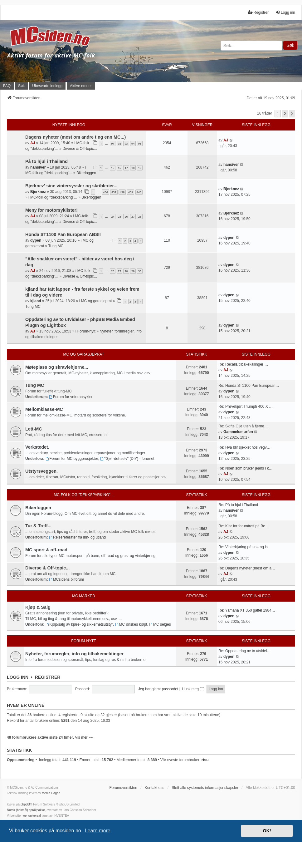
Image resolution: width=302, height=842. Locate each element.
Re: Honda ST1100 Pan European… (248, 385)
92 (119, 143)
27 (132, 216)
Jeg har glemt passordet (158, 689)
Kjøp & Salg (38, 607)
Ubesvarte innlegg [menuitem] (47, 86)
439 (130, 192)
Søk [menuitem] (21, 86)
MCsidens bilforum (66, 579)
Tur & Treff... (38, 525)
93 (126, 143)
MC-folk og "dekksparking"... (48, 173)
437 (113, 192)
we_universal (31, 815)
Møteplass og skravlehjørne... (56, 367)
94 (132, 143)
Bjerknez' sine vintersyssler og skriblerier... (71, 185)
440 (139, 192)
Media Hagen (51, 793)
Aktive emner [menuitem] (81, 86)
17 (126, 168)
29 (132, 271)
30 (139, 271)
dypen (35, 240)
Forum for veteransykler (71, 397)
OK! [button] (267, 830)
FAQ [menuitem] (7, 86)
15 (112, 168)
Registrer (48, 677)
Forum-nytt (86, 331)
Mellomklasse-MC (44, 409)
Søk (290, 45)
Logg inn (17, 677)
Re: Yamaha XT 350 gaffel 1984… (246, 610)
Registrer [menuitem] (258, 12)
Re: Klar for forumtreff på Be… (243, 526)
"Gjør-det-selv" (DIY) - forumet (127, 458)
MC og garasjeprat (96, 301)
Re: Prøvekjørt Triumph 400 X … (245, 406)
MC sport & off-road (46, 549)
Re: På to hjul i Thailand (238, 505)
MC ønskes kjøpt (131, 624)
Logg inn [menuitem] (285, 12)
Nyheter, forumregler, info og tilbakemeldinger (74, 653)
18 (132, 168)
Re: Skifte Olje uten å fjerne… (243, 426)
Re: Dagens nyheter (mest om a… (246, 568)
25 (119, 216)
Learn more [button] (97, 830)
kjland (35, 301)
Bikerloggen (86, 173)
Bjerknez (38, 192)
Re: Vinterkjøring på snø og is (243, 547)
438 (122, 192)
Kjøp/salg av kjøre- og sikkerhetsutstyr (79, 624)
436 (105, 192)
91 (112, 143)
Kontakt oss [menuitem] (154, 787)
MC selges (160, 624)
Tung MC (55, 246)
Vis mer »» (84, 737)
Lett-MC (33, 428)
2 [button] (285, 113)
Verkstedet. (37, 447)
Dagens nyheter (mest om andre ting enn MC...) (75, 137)
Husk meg (193, 689)
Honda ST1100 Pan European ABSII (63, 234)
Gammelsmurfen (238, 432)
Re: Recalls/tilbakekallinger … (243, 364)
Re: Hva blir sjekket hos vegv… (244, 447)
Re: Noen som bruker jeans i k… (245, 468)
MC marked (83, 596)
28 (139, 216)
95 (139, 143)
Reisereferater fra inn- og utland (77, 537)
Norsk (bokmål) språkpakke (26, 810)
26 (126, 216)
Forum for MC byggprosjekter (72, 458)
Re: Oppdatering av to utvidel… (244, 651)
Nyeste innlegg (68, 125)
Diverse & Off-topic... (79, 148)
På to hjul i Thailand (46, 161)
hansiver (38, 167)
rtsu (205, 760)
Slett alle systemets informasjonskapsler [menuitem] (205, 787)
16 (119, 168)
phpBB (25, 804)
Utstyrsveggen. (41, 471)
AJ (32, 143)
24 (112, 216)
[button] (292, 113)
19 (139, 168)
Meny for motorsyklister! (51, 210)
